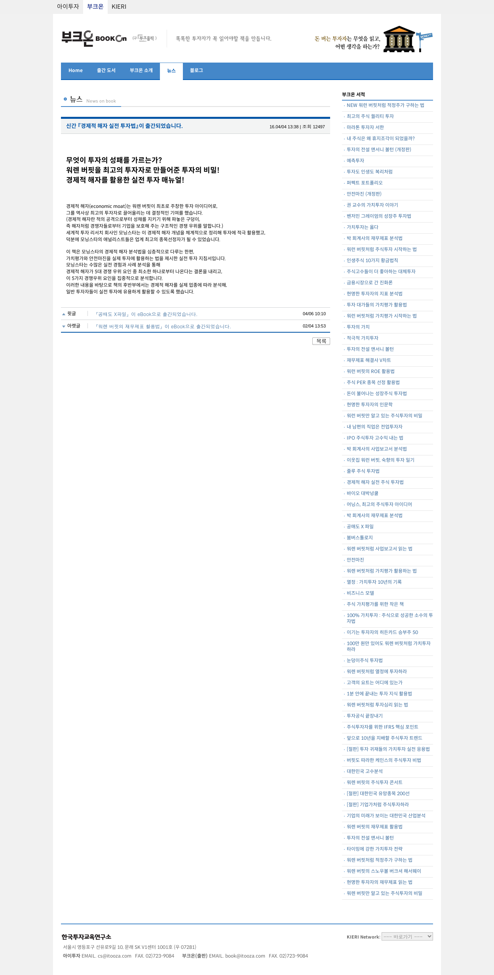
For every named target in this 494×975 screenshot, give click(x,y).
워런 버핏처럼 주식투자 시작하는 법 (382, 250)
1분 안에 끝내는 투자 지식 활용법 (379, 694)
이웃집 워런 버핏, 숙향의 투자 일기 (380, 460)
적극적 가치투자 (362, 338)
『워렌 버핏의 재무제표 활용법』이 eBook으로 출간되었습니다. (162, 326)
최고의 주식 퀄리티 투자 (370, 117)
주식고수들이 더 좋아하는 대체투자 (381, 272)
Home (75, 71)
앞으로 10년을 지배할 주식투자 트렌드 (384, 738)
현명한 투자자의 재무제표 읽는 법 (379, 882)
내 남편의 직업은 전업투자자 (375, 427)
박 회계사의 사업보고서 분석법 (377, 449)
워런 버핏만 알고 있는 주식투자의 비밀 (384, 416)
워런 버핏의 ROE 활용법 (371, 372)
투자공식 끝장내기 (365, 716)
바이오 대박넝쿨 (362, 494)
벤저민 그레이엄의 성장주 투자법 (379, 216)
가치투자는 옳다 (362, 227)
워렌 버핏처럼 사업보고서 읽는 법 (379, 549)
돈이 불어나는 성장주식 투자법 (377, 394)
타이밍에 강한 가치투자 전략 (375, 849)
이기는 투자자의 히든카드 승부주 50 (382, 633)
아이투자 (68, 7)
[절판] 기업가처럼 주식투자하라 (378, 805)
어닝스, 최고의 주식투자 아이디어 (379, 505)
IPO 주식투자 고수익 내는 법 (375, 438)
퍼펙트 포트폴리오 (365, 183)
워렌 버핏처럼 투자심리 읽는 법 (377, 705)
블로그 (196, 71)
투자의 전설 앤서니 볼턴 (370, 349)
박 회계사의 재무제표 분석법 (375, 239)
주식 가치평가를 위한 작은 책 (375, 604)
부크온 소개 (141, 71)
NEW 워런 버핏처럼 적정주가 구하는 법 (385, 106)
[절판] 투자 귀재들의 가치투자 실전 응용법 (388, 749)
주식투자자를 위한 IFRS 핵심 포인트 (382, 727)
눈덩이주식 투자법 (365, 661)
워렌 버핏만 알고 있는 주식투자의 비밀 (384, 894)
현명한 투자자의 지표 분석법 (375, 294)
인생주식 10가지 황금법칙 (372, 261)
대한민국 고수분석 (365, 772)
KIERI (119, 7)
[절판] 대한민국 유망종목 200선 (378, 794)
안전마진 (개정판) (364, 194)
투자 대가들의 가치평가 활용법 (377, 305)
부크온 (95, 7)
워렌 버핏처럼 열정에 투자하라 (377, 672)
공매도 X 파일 (360, 527)
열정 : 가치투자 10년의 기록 (374, 582)
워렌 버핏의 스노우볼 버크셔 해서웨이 (384, 871)
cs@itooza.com (114, 956)
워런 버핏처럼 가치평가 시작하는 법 (382, 316)
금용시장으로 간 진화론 (370, 283)
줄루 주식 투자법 (363, 471)
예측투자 (355, 161)
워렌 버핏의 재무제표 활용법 (375, 827)
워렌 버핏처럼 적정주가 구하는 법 (379, 860)
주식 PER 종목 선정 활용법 (373, 383)
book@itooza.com (245, 956)
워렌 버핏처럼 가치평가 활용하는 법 (382, 571)
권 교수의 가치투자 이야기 (372, 205)
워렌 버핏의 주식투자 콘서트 (375, 783)
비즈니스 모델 (360, 593)
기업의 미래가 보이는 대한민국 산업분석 (386, 816)
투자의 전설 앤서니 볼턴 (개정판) (379, 150)
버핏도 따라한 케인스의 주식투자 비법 (384, 761)
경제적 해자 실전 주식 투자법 (375, 483)
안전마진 (355, 560)
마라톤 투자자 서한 (365, 128)
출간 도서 (106, 71)
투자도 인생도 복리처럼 (370, 172)
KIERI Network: (363, 937)
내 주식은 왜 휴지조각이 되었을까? (381, 139)
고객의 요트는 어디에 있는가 (375, 683)
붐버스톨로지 (360, 538)
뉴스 (171, 71)
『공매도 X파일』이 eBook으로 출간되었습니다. (145, 313)
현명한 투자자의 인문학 (370, 405)
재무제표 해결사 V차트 (369, 361)
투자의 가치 (358, 327)
